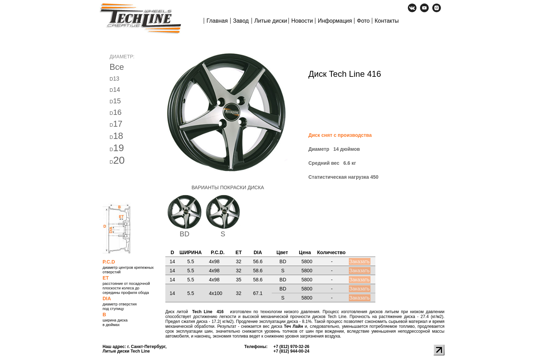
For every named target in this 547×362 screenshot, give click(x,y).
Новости (302, 21)
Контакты (387, 21)
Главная (217, 21)
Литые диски (270, 21)
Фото (363, 21)
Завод (241, 21)
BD (184, 234)
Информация (335, 21)
